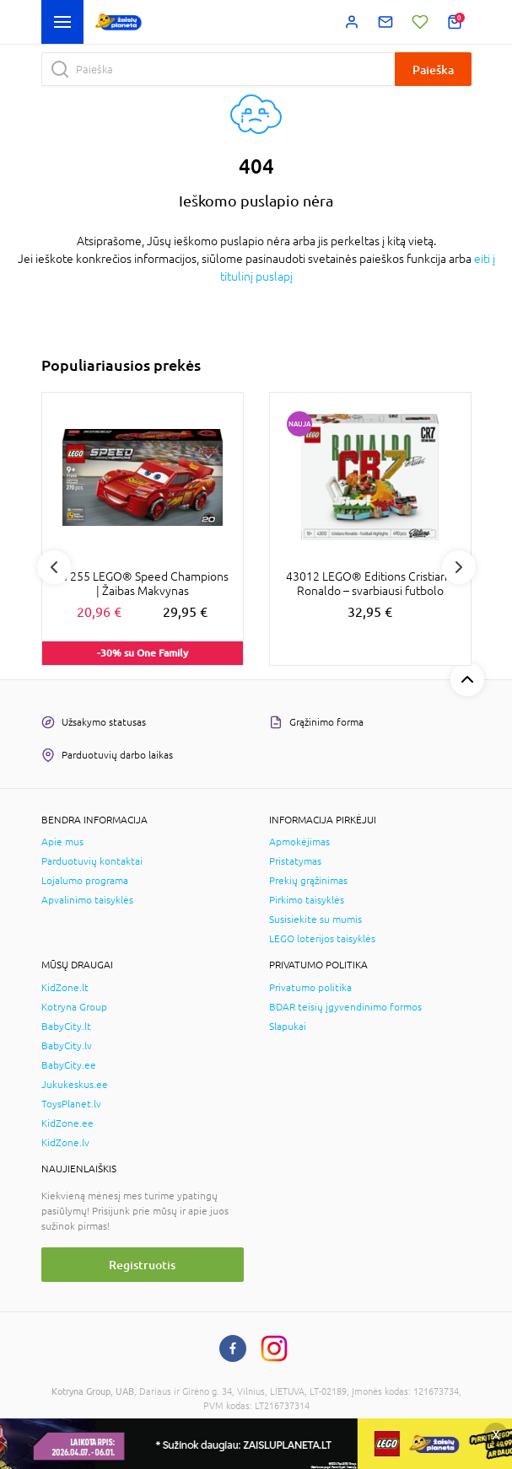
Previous (54, 567)
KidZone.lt (65, 988)
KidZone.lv (65, 1143)
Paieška (433, 69)
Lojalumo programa (84, 881)
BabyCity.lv (66, 1046)
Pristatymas (295, 861)
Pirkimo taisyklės (306, 900)
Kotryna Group (74, 1007)
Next (459, 567)
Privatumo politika (310, 988)
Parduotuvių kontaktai (92, 861)
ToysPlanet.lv (71, 1104)
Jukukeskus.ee (74, 1085)
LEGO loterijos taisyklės (322, 939)
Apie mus (62, 842)
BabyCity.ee (68, 1065)
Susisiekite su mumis (315, 919)
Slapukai (287, 1026)
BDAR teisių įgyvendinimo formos (345, 1007)
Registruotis (142, 1264)
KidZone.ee (67, 1123)
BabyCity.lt (66, 1026)
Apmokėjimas (299, 842)
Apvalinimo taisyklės (87, 900)
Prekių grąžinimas (308, 881)
